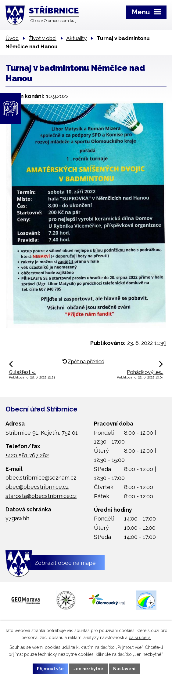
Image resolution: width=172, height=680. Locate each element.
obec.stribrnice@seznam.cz (40, 477)
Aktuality (76, 38)
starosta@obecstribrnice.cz (41, 496)
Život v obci (42, 38)
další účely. (140, 637)
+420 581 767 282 (27, 455)
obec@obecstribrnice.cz (37, 487)
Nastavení (124, 668)
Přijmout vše (50, 668)
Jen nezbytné (88, 668)
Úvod (12, 38)
